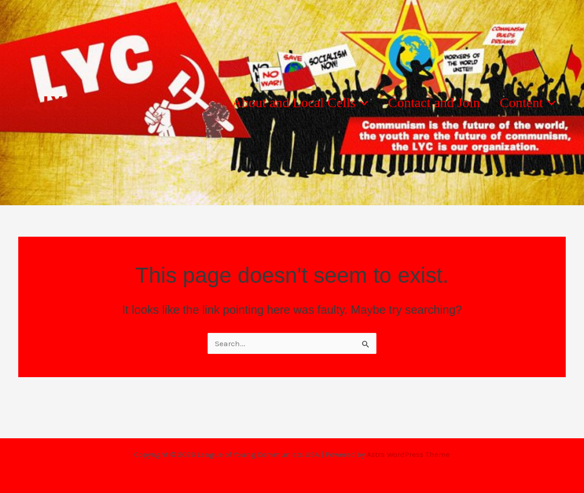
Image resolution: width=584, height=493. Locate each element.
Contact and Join (422, 102)
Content (524, 102)
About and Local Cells (281, 102)
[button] (342, 102)
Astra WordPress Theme (408, 454)
